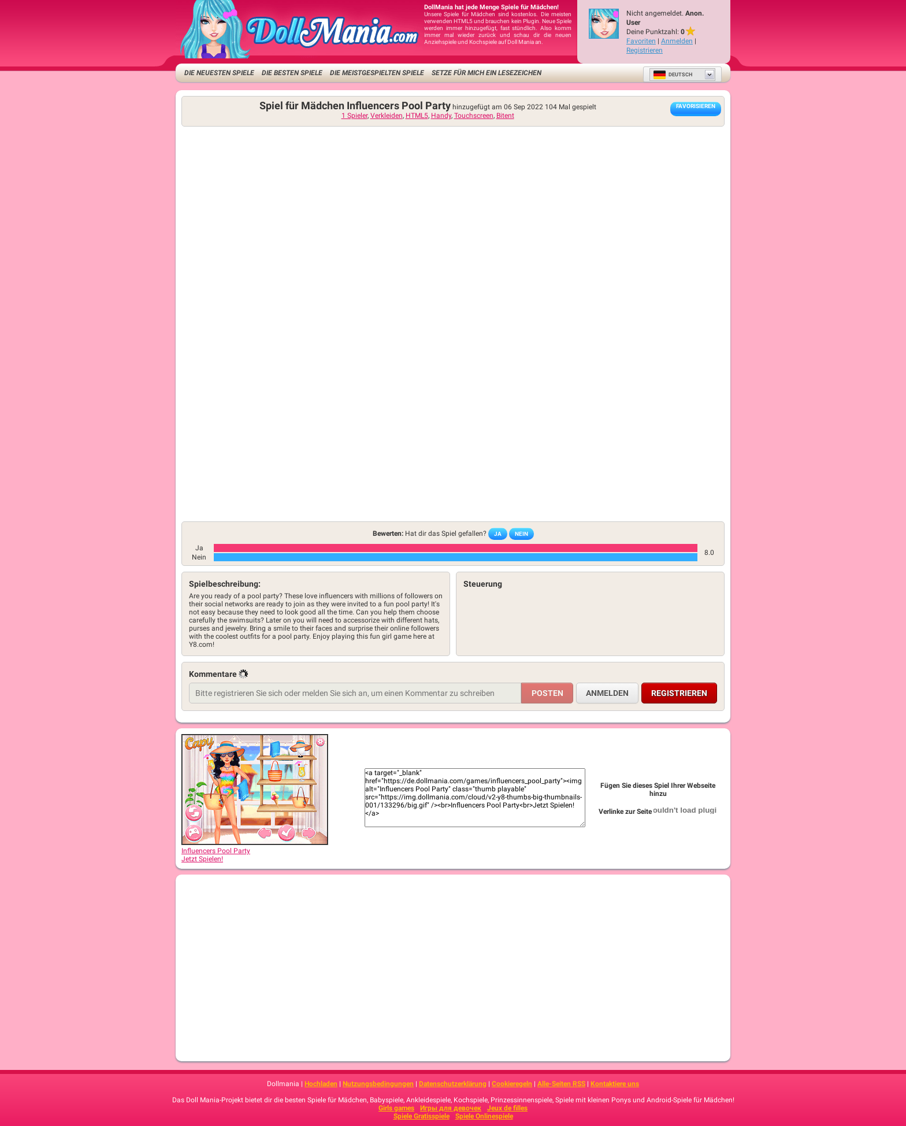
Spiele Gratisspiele (421, 1116)
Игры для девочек (450, 1108)
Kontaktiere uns (615, 1084)
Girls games (396, 1108)
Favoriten (641, 41)
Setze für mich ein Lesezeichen (486, 73)
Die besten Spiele (292, 73)
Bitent (505, 116)
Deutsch (672, 74)
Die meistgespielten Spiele (377, 73)
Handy (441, 116)
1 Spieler (354, 116)
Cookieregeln (512, 1084)
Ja (498, 534)
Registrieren (644, 50)
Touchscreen (473, 116)
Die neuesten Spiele (219, 73)
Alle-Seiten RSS (561, 1084)
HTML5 (417, 116)
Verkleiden (386, 116)
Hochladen (321, 1084)
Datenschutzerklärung (453, 1084)
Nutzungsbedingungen (378, 1084)
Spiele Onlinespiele (484, 1116)
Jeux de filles (507, 1108)
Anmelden (677, 41)
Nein (521, 534)
